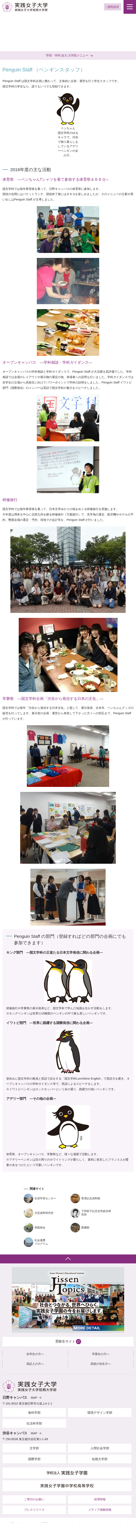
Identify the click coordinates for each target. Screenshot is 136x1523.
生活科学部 (34, 1423)
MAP (34, 1397)
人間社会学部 (99, 1448)
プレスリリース (34, 1509)
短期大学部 (100, 1459)
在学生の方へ (35, 1354)
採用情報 (100, 1499)
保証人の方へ (35, 1363)
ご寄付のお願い (34, 1499)
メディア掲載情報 (99, 1509)
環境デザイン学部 (99, 1412)
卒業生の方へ (100, 1354)
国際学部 (34, 1459)
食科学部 (34, 1412)
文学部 (34, 1448)
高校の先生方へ (100, 1363)
